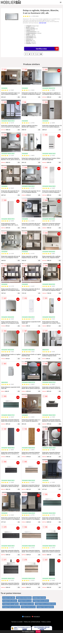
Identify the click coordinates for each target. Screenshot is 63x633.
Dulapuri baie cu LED (26, 604)
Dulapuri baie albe (8, 598)
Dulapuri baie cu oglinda (10, 604)
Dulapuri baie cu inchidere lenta (45, 604)
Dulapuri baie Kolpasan (24, 598)
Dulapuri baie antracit (9, 601)
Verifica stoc (47, 49)
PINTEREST (36, 617)
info (19, 97)
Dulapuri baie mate (39, 598)
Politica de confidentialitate (32, 622)
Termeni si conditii (17, 622)
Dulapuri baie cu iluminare (11, 607)
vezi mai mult (42, 23)
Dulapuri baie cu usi (25, 601)
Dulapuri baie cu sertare (40, 601)
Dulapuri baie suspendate (45, 607)
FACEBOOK (26, 617)
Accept (38, 631)
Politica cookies (46, 622)
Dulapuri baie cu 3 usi (28, 607)
